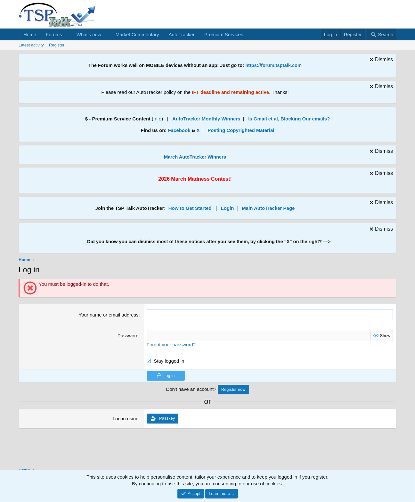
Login (227, 208)
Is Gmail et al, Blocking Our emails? (289, 118)
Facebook (179, 130)
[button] (67, 34)
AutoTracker (182, 34)
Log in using (126, 418)
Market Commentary (137, 34)
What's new (89, 34)
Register (56, 45)
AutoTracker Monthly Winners (206, 118)
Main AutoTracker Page (268, 208)
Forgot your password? (171, 344)
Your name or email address (109, 314)
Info (157, 118)
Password (128, 335)
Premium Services (223, 34)
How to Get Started (190, 208)
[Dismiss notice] (380, 60)
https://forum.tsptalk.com (273, 65)
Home (29, 34)
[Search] (381, 34)
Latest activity (31, 45)
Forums (54, 34)
